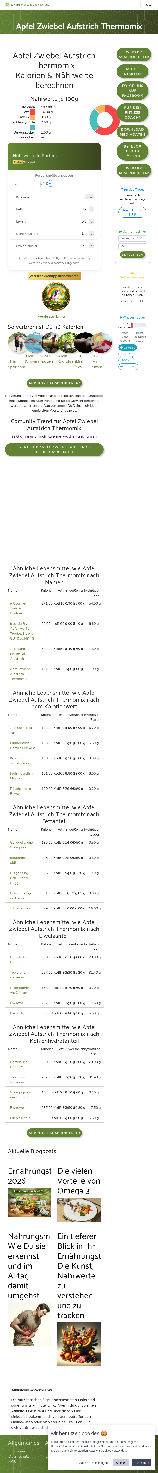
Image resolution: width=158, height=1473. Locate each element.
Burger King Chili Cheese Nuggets (19, 878)
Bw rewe (17, 1003)
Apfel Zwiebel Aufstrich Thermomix (20, 674)
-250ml (128, 366)
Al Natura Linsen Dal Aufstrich (18, 654)
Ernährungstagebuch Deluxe (27, 4)
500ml (126, 360)
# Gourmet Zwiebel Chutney (18, 608)
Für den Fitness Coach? (132, 112)
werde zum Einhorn (54, 313)
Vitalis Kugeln (20, 908)
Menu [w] (147, 5)
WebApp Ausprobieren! (133, 54)
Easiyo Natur (20, 1013)
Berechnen (132, 254)
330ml (126, 354)
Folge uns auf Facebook (132, 90)
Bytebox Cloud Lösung (132, 151)
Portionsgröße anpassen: (54, 175)
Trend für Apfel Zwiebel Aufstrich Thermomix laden (54, 449)
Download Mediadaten (132, 131)
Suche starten (132, 71)
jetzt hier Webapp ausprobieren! (54, 276)
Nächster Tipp (132, 212)
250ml (127, 347)
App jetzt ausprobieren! (54, 383)
